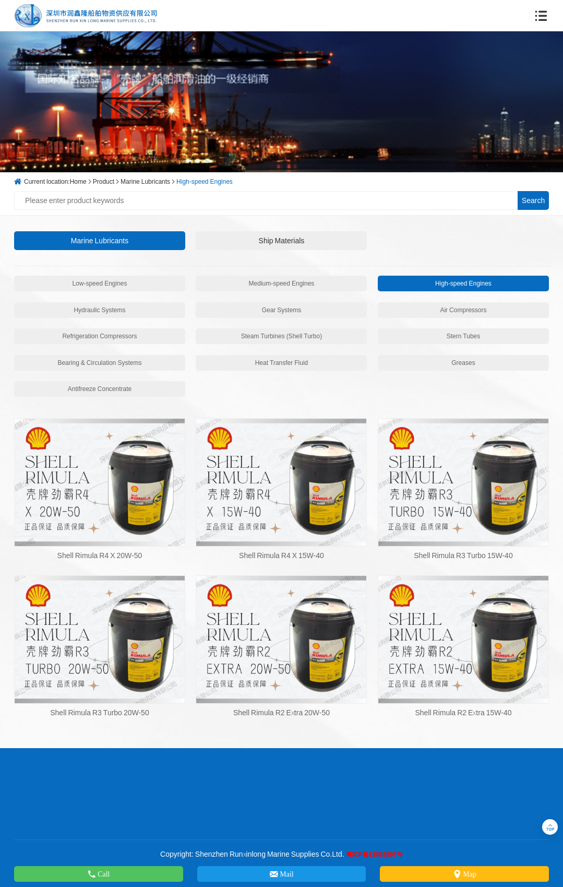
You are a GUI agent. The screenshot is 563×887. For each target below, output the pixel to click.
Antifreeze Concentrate (99, 388)
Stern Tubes (464, 336)
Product (103, 181)
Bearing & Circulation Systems (99, 362)
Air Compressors (463, 309)
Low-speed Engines (99, 283)
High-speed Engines (204, 181)
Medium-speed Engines (282, 283)
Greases (463, 362)
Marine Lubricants (145, 181)
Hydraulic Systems (99, 309)
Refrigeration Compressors (99, 336)
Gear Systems (282, 309)
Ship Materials (282, 240)
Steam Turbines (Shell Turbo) (281, 336)
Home (78, 181)
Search (533, 200)
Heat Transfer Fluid (281, 362)
